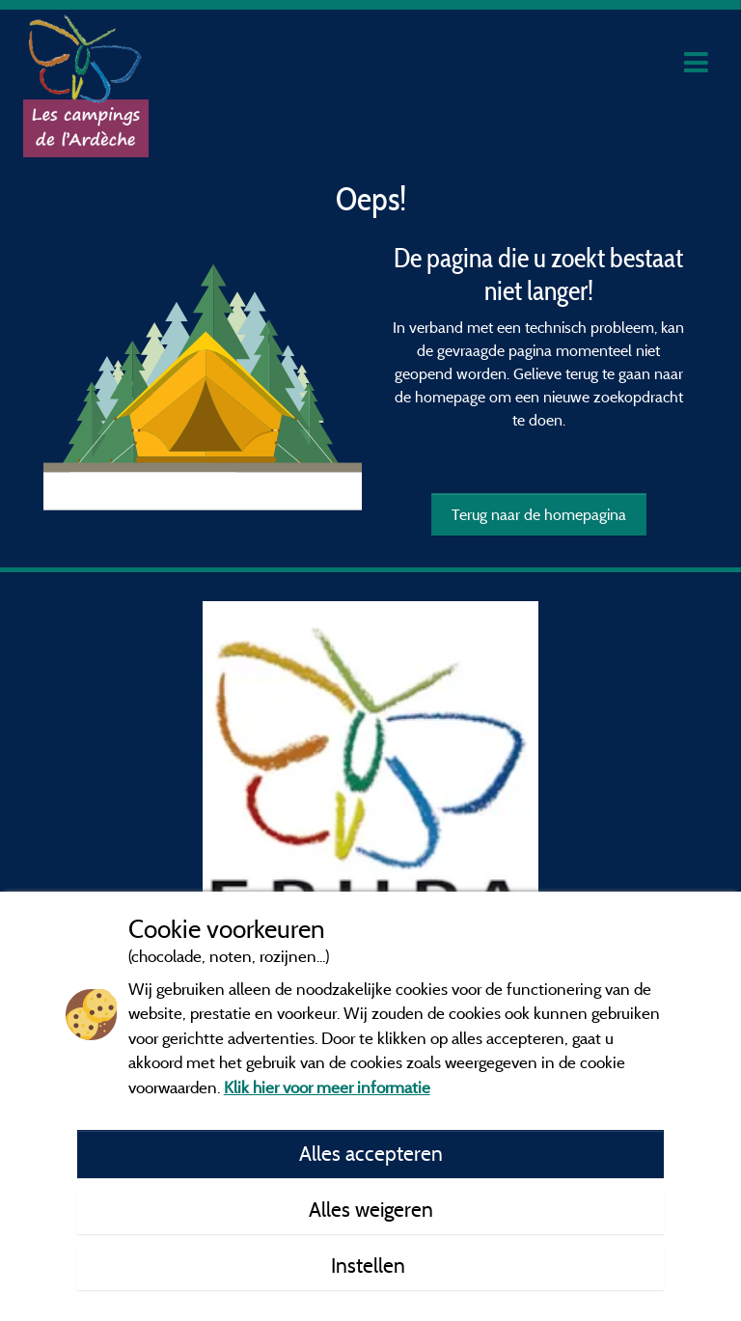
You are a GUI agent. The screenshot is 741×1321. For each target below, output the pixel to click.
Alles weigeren (371, 1209)
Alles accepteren (371, 1153)
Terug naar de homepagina (539, 514)
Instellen (370, 1265)
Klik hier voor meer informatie (327, 1087)
